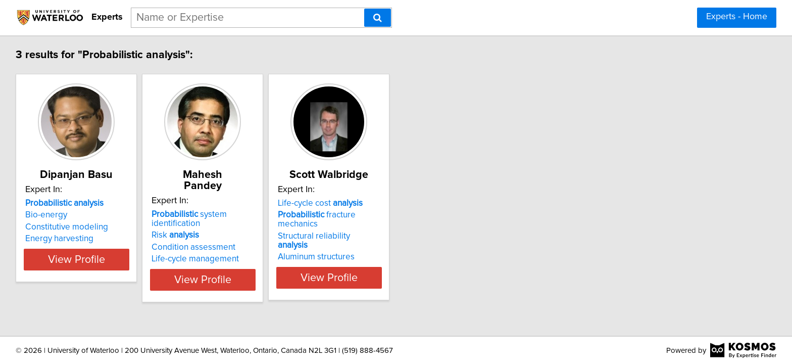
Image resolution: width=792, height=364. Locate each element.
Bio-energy (48, 214)
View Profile (90, 259)
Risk (202, 214)
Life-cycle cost (372, 203)
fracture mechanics (390, 214)
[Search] (377, 18)
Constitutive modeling (68, 227)
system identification (241, 203)
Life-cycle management (222, 238)
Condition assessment (220, 227)
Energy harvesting (61, 238)
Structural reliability (382, 227)
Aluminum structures (368, 238)
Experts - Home (736, 16)
